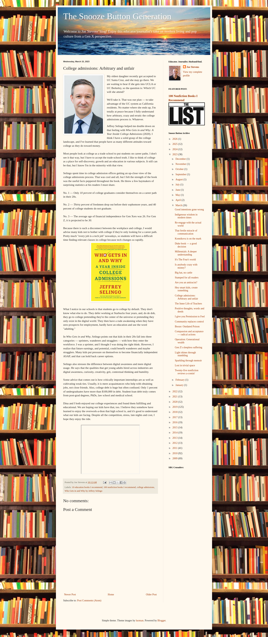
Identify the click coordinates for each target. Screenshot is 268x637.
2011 (175, 448)
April (178, 200)
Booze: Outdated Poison (187, 326)
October (179, 169)
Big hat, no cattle (183, 272)
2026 (175, 139)
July (177, 184)
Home (111, 594)
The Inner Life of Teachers (188, 303)
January (179, 385)
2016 (175, 422)
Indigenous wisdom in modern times (186, 216)
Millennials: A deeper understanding (186, 253)
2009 (175, 458)
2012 (175, 443)
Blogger (161, 620)
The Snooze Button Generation (117, 16)
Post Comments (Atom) (89, 600)
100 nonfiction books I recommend (119, 487)
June (178, 189)
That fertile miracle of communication (186, 232)
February (180, 379)
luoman (139, 620)
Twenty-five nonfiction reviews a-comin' (186, 372)
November (181, 164)
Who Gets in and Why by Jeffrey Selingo (83, 491)
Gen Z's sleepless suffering (188, 347)
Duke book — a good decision (186, 245)
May (178, 195)
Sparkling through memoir (188, 360)
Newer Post (70, 594)
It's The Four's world (185, 259)
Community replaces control (189, 321)
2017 (175, 417)
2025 (175, 144)
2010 (175, 453)
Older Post (151, 594)
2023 (175, 154)
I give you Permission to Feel (190, 316)
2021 (175, 396)
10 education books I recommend (87, 487)
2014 (175, 432)
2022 (175, 391)
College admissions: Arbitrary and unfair (186, 297)
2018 (175, 412)
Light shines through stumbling (185, 354)
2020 (175, 401)
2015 (175, 427)
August (179, 179)
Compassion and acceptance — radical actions (189, 333)
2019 (175, 407)
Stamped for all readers (186, 277)
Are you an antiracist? (186, 282)
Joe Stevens (193, 67)
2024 (175, 149)
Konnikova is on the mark (188, 238)
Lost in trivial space (185, 365)
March (179, 205)
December (180, 159)
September (181, 174)
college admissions (145, 487)
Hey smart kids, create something (186, 289)
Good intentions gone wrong (189, 209)
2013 (175, 437)
